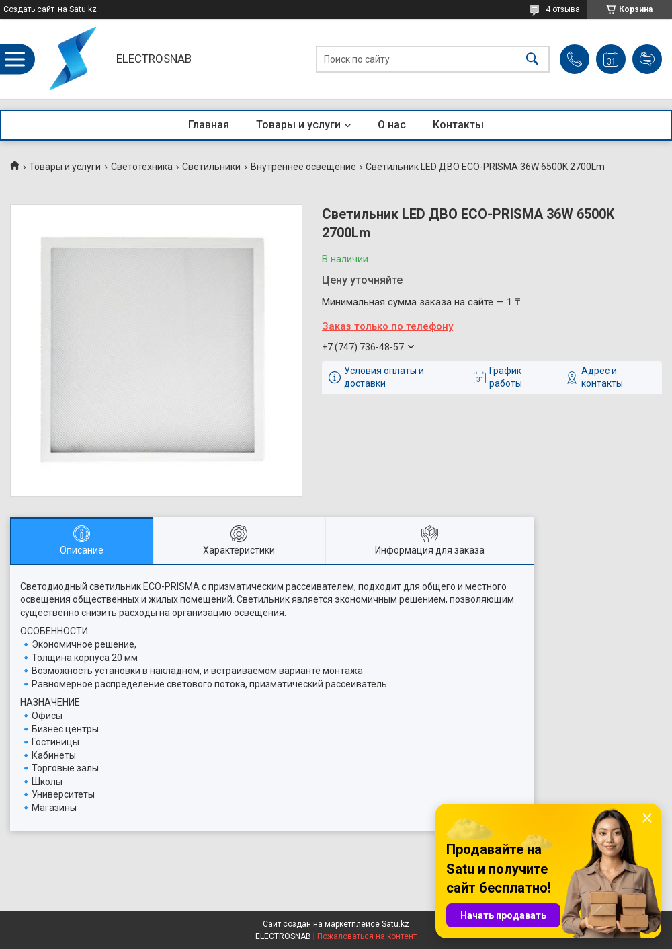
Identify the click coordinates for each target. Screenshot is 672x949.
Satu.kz (395, 924)
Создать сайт (28, 9)
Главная (208, 124)
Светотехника (142, 166)
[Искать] (532, 58)
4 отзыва (563, 9)
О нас (392, 124)
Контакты (458, 124)
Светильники (211, 166)
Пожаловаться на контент (367, 936)
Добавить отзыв (647, 59)
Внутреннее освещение (303, 166)
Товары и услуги (298, 124)
